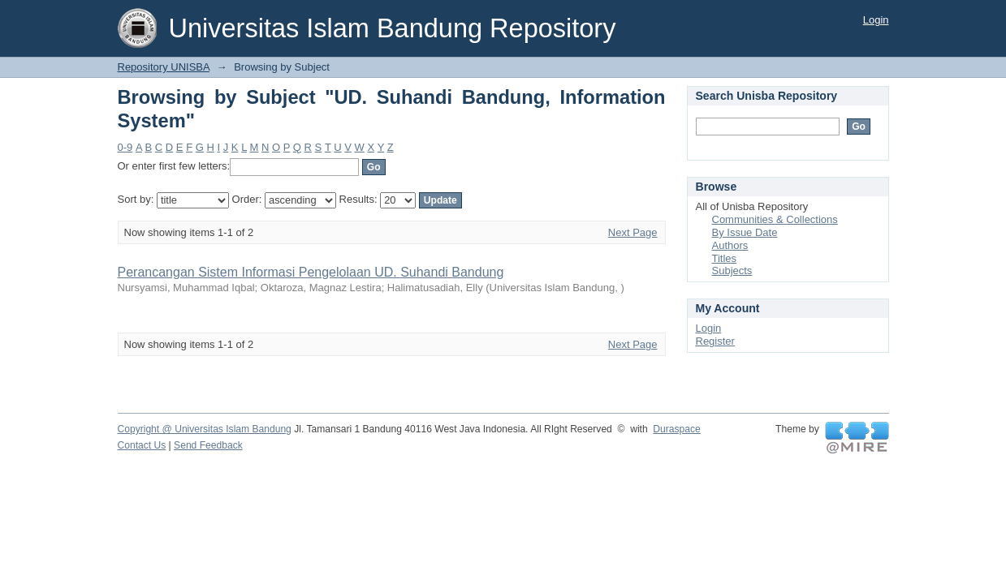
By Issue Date (745, 232)
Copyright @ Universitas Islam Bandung (204, 429)
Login (876, 20)
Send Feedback (208, 445)
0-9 (125, 147)
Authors (730, 245)
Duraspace (676, 429)
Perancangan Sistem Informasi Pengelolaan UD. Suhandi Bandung (311, 272)
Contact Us (142, 445)
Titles (724, 258)
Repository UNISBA (163, 67)
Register (715, 341)
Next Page (633, 232)
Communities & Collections (775, 219)
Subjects (732, 270)
